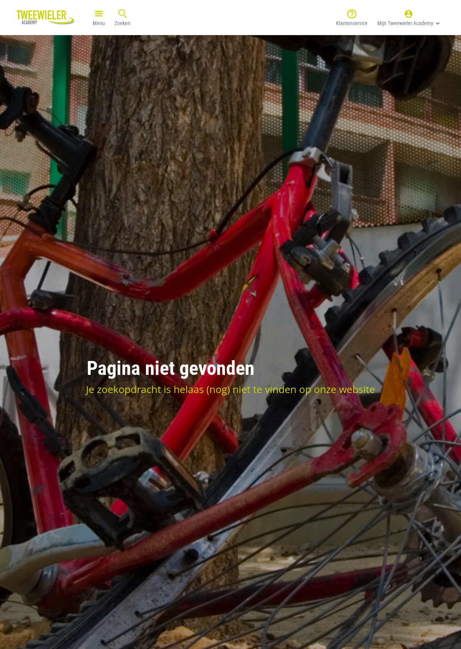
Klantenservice (352, 17)
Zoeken (122, 17)
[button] (408, 17)
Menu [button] (99, 17)
